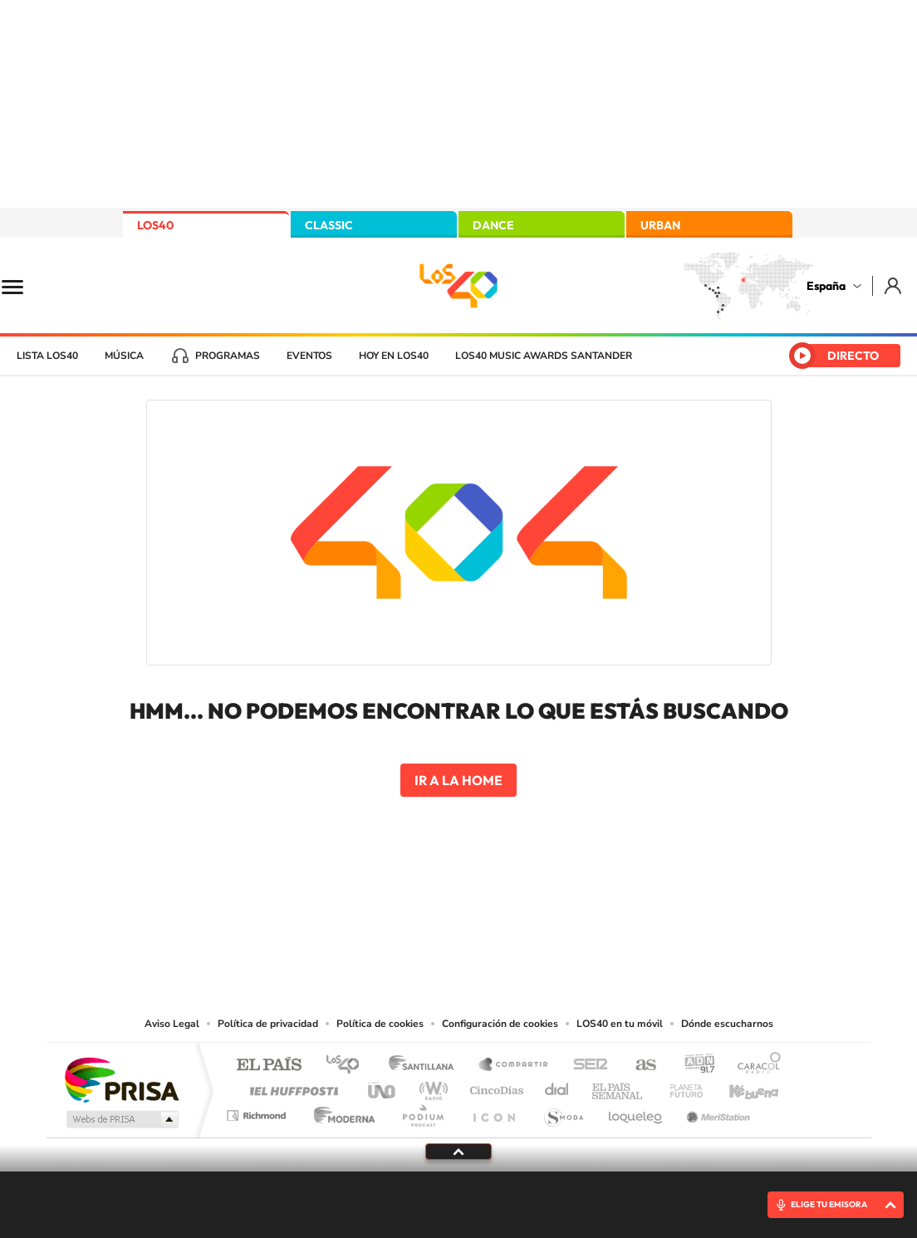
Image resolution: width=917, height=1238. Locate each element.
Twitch (525, 912)
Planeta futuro (679, 1086)
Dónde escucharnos (727, 1023)
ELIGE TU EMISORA (829, 1204)
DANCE (493, 225)
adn (693, 1065)
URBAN (660, 225)
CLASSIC (329, 225)
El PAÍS (268, 1065)
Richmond (258, 1111)
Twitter (458, 912)
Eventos (309, 355)
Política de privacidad (268, 1023)
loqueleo (636, 1111)
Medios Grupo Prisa (120, 1119)
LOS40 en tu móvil (619, 1023)
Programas (227, 355)
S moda (563, 1111)
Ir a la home (458, 780)
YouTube (425, 912)
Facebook (491, 912)
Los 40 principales (348, 1065)
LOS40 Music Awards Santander (543, 355)
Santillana (426, 1065)
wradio (430, 1086)
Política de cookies (380, 1023)
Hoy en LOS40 (394, 355)
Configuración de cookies (500, 1023)
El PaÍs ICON (493, 1111)
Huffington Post (290, 1086)
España (826, 285)
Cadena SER (586, 1065)
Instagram (359, 912)
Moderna (340, 1111)
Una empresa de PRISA (121, 1079)
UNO (383, 1086)
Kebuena (739, 1086)
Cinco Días (494, 1086)
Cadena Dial (557, 1086)
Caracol (754, 1065)
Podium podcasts (422, 1111)
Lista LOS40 (47, 355)
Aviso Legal (172, 1023)
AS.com (638, 1065)
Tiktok (392, 912)
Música (124, 355)
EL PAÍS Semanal (618, 1086)
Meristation (716, 1111)
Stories (558, 912)
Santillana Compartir (514, 1065)
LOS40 (155, 225)
